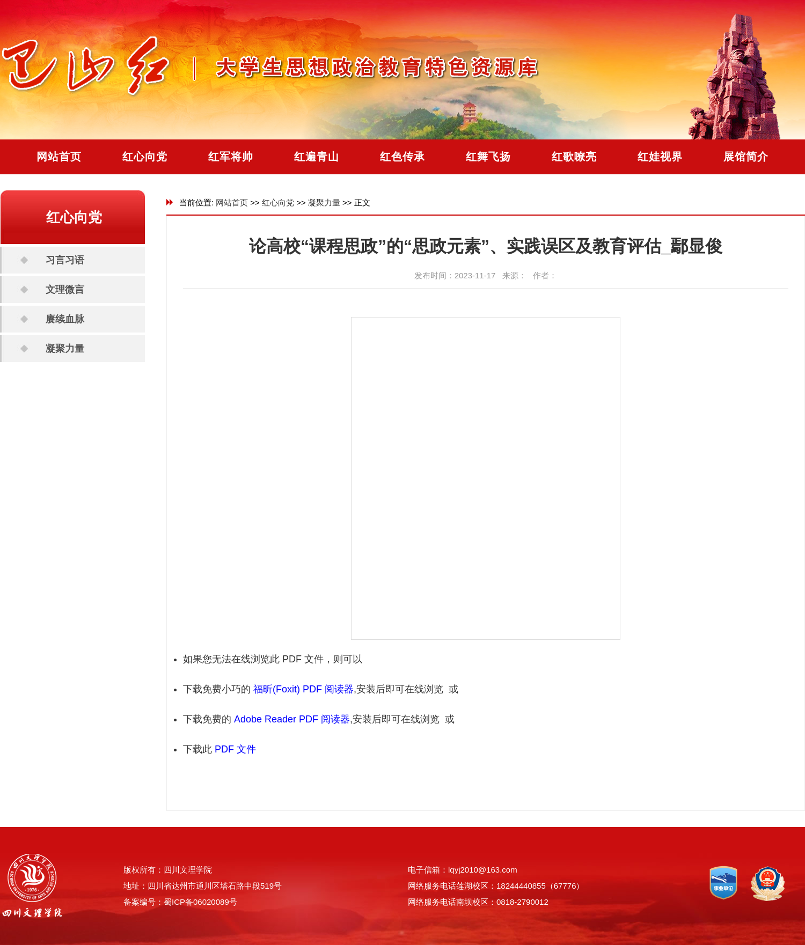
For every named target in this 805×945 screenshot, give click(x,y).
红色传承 (402, 157)
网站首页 (59, 157)
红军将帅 (230, 157)
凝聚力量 (65, 348)
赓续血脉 (65, 319)
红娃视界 (660, 157)
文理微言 (65, 289)
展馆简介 (746, 157)
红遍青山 (316, 157)
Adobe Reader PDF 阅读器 (292, 719)
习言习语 (65, 260)
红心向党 (144, 157)
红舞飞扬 (488, 157)
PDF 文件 (235, 749)
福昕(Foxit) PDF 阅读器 (303, 689)
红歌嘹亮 (574, 157)
